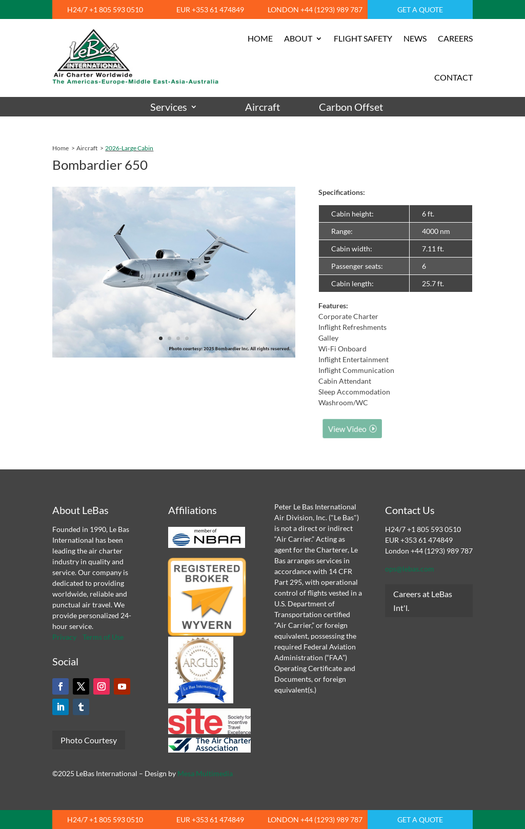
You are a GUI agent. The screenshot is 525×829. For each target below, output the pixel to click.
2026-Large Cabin (129, 148)
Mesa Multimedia (205, 773)
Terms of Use (103, 637)
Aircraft (262, 107)
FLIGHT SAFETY (363, 38)
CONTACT (453, 77)
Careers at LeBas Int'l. (422, 601)
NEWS (415, 38)
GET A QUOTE (420, 9)
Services (168, 107)
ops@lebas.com (409, 568)
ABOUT (298, 38)
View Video (353, 429)
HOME (260, 38)
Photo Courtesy (88, 740)
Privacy (64, 637)
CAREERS (455, 38)
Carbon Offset (351, 107)
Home (60, 148)
